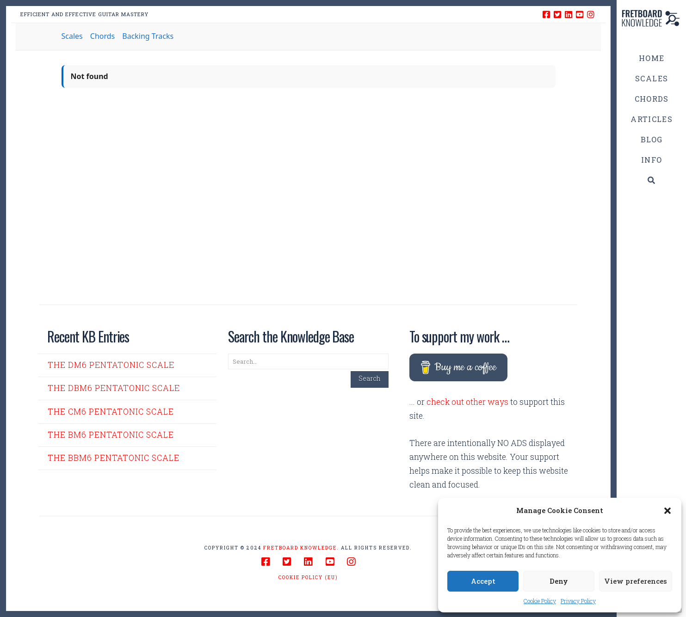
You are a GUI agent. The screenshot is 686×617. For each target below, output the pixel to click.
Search (369, 378)
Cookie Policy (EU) (308, 577)
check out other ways (467, 402)
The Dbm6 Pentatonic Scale (114, 388)
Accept (483, 581)
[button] (667, 510)
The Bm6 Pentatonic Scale (111, 434)
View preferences (635, 581)
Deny (559, 581)
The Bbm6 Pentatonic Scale (113, 457)
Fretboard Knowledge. (301, 548)
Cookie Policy (540, 601)
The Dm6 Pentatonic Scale (111, 365)
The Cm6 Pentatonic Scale (111, 411)
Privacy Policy (578, 601)
